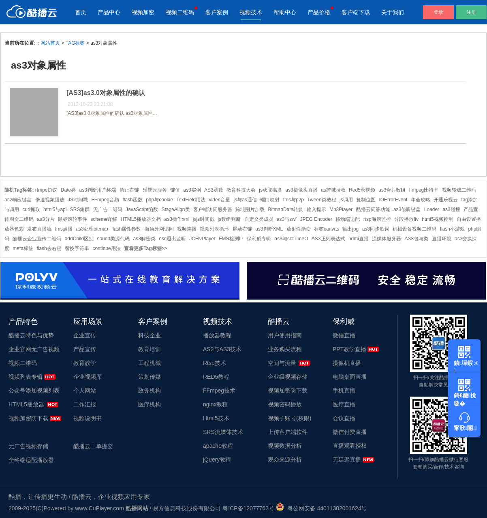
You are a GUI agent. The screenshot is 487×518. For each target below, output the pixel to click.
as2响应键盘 (18, 200)
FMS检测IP (231, 239)
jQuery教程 (217, 459)
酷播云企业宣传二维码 (37, 239)
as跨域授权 (333, 190)
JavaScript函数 (142, 209)
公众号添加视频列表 (34, 390)
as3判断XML (269, 229)
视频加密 (143, 12)
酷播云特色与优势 (31, 335)
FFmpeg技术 (219, 390)
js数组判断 (229, 219)
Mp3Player (340, 209)
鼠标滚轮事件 (72, 219)
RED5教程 (216, 376)
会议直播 (344, 418)
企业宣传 (84, 335)
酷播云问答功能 (373, 209)
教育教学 (84, 363)
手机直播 (344, 390)
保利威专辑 (259, 239)
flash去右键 (48, 248)
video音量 (220, 200)
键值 (175, 190)
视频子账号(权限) (289, 418)
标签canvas (326, 229)
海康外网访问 (159, 229)
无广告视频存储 (28, 446)
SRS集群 (80, 209)
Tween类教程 (321, 200)
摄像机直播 (347, 363)
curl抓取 (31, 209)
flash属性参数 (126, 229)
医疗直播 (344, 404)
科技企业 (149, 335)
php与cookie (159, 200)
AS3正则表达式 (328, 239)
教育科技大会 (241, 190)
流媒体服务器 (386, 239)
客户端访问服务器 (212, 209)
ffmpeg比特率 (423, 190)
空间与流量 (282, 363)
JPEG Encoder (316, 219)
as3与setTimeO (291, 239)
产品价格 (319, 12)
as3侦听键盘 (407, 209)
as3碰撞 (451, 209)
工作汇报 (84, 404)
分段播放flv (406, 219)
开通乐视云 (446, 200)
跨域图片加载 (250, 209)
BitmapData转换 (285, 209)
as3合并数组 (392, 190)
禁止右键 (129, 190)
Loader (431, 209)
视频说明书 (87, 418)
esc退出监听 (172, 239)
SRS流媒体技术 (223, 432)
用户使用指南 (285, 335)
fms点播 (64, 229)
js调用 (346, 200)
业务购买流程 (285, 349)
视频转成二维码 (459, 190)
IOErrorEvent (393, 200)
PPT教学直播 (349, 349)
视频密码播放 (285, 404)
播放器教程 (217, 335)
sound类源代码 (113, 239)
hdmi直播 (358, 239)
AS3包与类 (417, 239)
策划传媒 (149, 376)
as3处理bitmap (92, 229)
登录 (438, 12)
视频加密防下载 (28, 418)
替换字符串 (77, 248)
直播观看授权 (350, 445)
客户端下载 (356, 12)
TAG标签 (75, 43)
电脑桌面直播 (350, 376)
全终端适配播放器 (31, 460)
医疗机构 (149, 404)
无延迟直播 (347, 459)
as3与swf (287, 219)
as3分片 (45, 219)
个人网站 (84, 390)
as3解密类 (144, 239)
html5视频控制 (437, 219)
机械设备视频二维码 (414, 229)
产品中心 (109, 12)
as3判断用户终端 (97, 190)
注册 (471, 12)
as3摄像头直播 (301, 190)
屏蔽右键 (242, 229)
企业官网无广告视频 (34, 349)
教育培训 (149, 349)
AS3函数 (213, 190)
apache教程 (218, 445)
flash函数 (132, 200)
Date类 (68, 190)
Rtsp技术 (214, 363)
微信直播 (344, 335)
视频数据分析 (285, 445)
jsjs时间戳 (203, 219)
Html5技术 (216, 418)
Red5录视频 (362, 190)
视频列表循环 (214, 229)
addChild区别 (79, 239)
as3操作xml (176, 219)
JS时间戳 (78, 200)
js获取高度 (270, 190)
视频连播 (187, 229)
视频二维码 (180, 12)
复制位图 (366, 200)
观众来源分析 (285, 459)
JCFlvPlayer (202, 239)
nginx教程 (215, 404)
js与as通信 (245, 200)
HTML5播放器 (26, 404)
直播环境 (441, 239)
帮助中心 (284, 12)
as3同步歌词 (375, 229)
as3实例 (192, 190)
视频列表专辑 (26, 376)
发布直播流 (39, 229)
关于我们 (392, 12)
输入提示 (316, 209)
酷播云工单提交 (93, 446)
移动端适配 (347, 219)
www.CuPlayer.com (99, 508)
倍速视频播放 (49, 200)
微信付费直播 (350, 432)
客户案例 (216, 12)
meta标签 (23, 248)
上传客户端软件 (288, 432)
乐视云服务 (155, 190)
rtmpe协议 (46, 190)
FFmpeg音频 (105, 200)
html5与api (54, 209)
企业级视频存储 (288, 376)
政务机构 (149, 390)
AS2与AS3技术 (222, 349)
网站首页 (50, 43)
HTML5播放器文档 (141, 219)
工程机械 (149, 363)
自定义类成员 (258, 219)
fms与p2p (293, 200)
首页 (80, 12)
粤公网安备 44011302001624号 (321, 508)
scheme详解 (103, 219)
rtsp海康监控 (377, 219)
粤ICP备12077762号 (248, 508)
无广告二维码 (107, 209)
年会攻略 (420, 200)
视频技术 (250, 12)
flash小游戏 (452, 229)
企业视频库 (87, 376)
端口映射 (270, 200)
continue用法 (106, 248)
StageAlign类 (175, 209)
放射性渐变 (298, 229)
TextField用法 (190, 200)
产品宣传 (84, 349)
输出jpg (350, 229)
